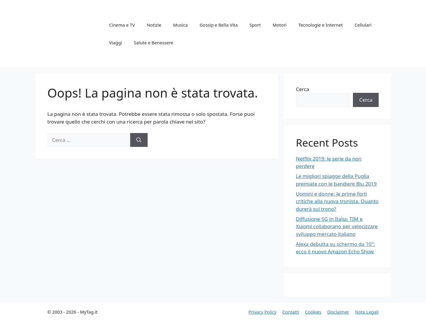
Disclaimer (338, 312)
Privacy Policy (262, 312)
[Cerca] (139, 140)
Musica (180, 25)
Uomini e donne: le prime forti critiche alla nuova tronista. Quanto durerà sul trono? (337, 201)
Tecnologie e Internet (320, 25)
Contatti (290, 312)
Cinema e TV (122, 25)
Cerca (302, 89)
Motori (279, 25)
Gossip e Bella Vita (219, 25)
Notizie (154, 25)
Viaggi (115, 43)
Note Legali (367, 312)
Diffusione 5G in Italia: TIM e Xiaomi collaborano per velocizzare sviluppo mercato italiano (337, 226)
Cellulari (362, 25)
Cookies (313, 312)
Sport (255, 25)
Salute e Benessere (153, 43)
